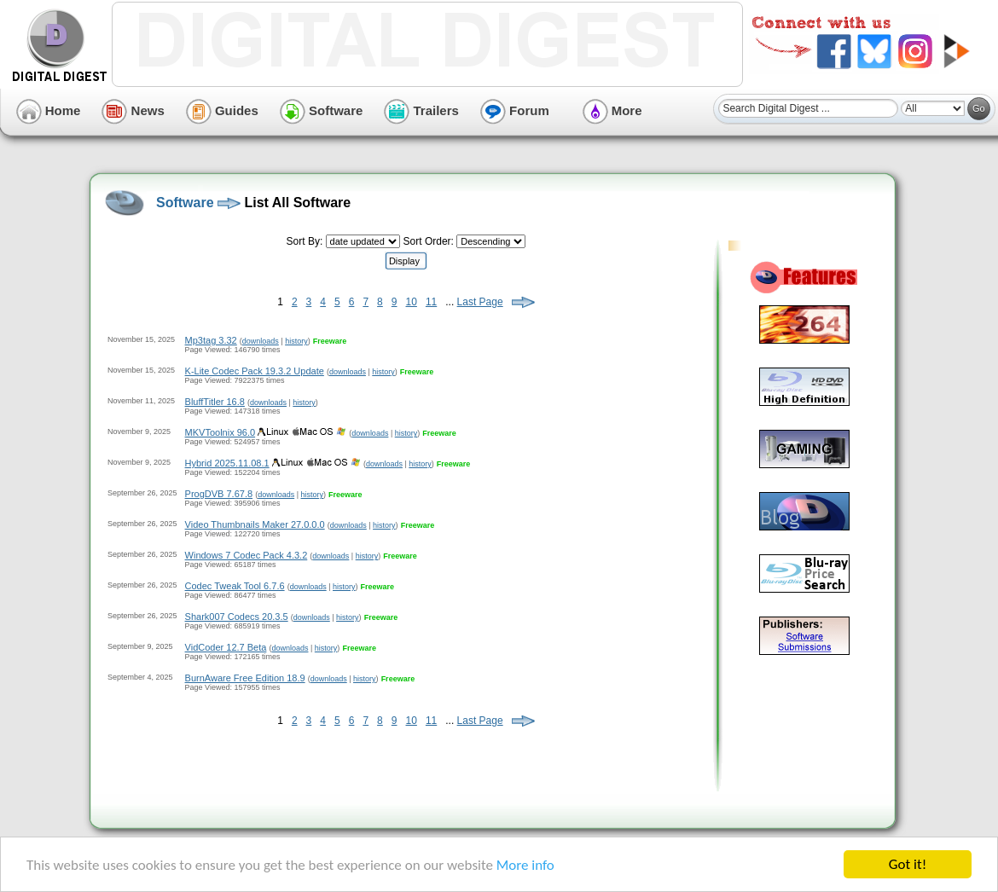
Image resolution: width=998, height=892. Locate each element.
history (296, 341)
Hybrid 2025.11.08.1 (227, 463)
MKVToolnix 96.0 (220, 432)
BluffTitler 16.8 (215, 402)
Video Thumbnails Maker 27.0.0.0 (255, 524)
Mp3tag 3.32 (211, 340)
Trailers (421, 110)
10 (411, 302)
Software (321, 110)
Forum (514, 110)
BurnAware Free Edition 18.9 (245, 678)
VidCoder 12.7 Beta (226, 647)
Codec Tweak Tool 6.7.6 (235, 586)
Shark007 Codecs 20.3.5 (236, 616)
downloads (260, 341)
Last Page (480, 302)
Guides (222, 110)
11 (431, 302)
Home (48, 110)
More (612, 110)
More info (525, 866)
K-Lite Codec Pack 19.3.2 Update (254, 371)
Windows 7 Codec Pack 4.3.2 (246, 555)
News (133, 110)
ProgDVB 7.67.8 (219, 494)
